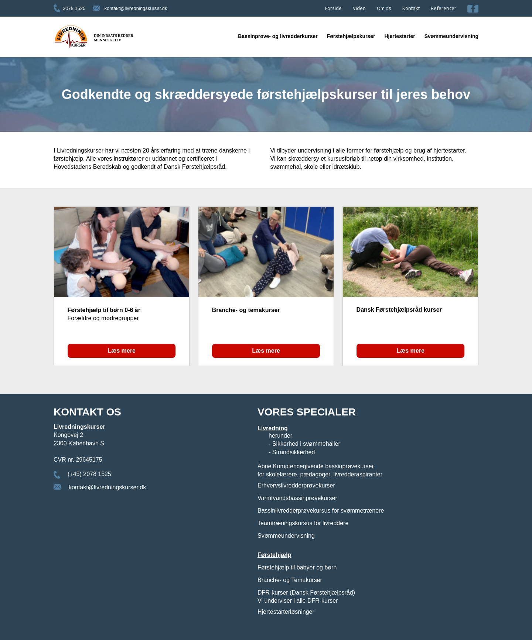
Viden (359, 8)
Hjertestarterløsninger (286, 612)
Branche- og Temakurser (290, 580)
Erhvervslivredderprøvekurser (296, 485)
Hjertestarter (399, 36)
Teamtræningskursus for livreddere (303, 523)
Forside (333, 8)
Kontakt (411, 8)
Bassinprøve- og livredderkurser (278, 36)
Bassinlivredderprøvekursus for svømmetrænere (321, 510)
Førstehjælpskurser (351, 36)
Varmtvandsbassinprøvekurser (297, 498)
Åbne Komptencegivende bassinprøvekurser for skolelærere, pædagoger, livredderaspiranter (320, 470)
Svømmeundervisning (451, 36)
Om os (384, 8)
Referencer (443, 8)
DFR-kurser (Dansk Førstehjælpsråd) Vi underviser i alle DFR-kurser (306, 596)
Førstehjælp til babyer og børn (297, 567)
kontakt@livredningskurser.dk (135, 8)
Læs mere (122, 351)
